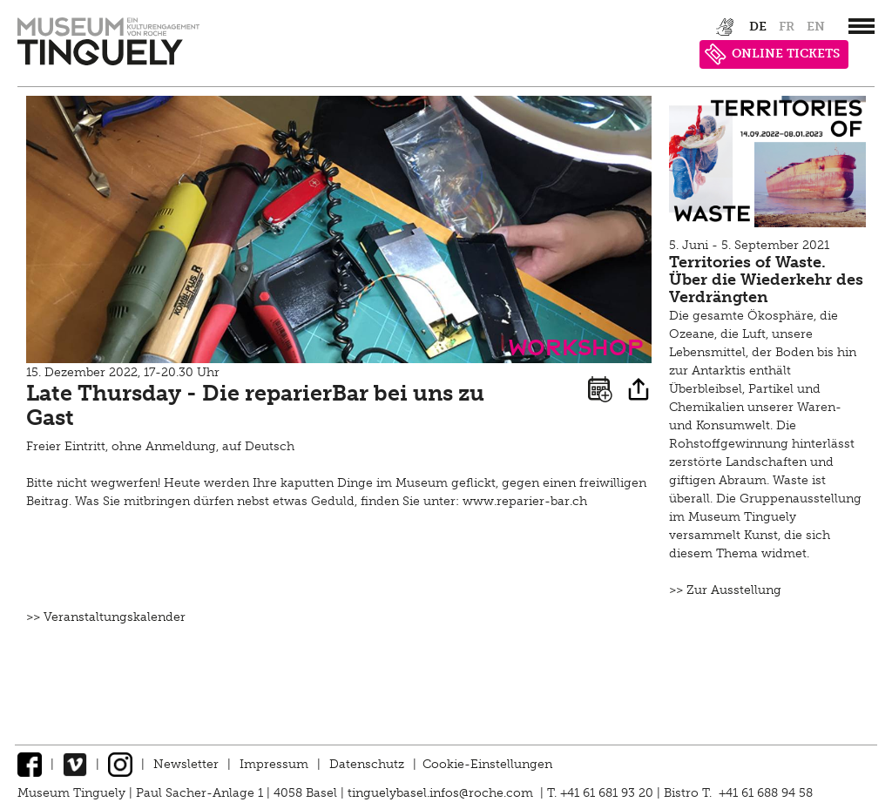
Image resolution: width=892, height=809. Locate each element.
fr (786, 26)
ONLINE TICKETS (772, 54)
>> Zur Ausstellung (725, 590)
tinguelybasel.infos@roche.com (442, 792)
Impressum (274, 764)
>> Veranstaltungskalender (106, 617)
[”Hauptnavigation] (861, 26)
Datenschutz (366, 764)
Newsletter (186, 764)
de (758, 26)
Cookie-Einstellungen (487, 764)
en (816, 26)
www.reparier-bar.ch (525, 501)
